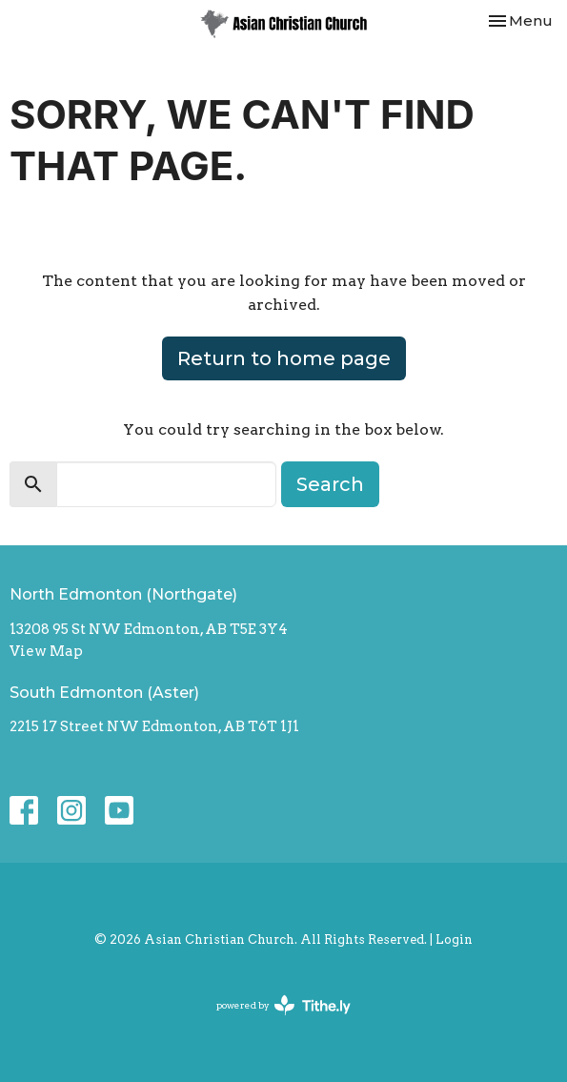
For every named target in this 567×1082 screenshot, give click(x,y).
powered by (283, 1005)
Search (330, 484)
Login (454, 939)
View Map (46, 651)
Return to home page (284, 358)
